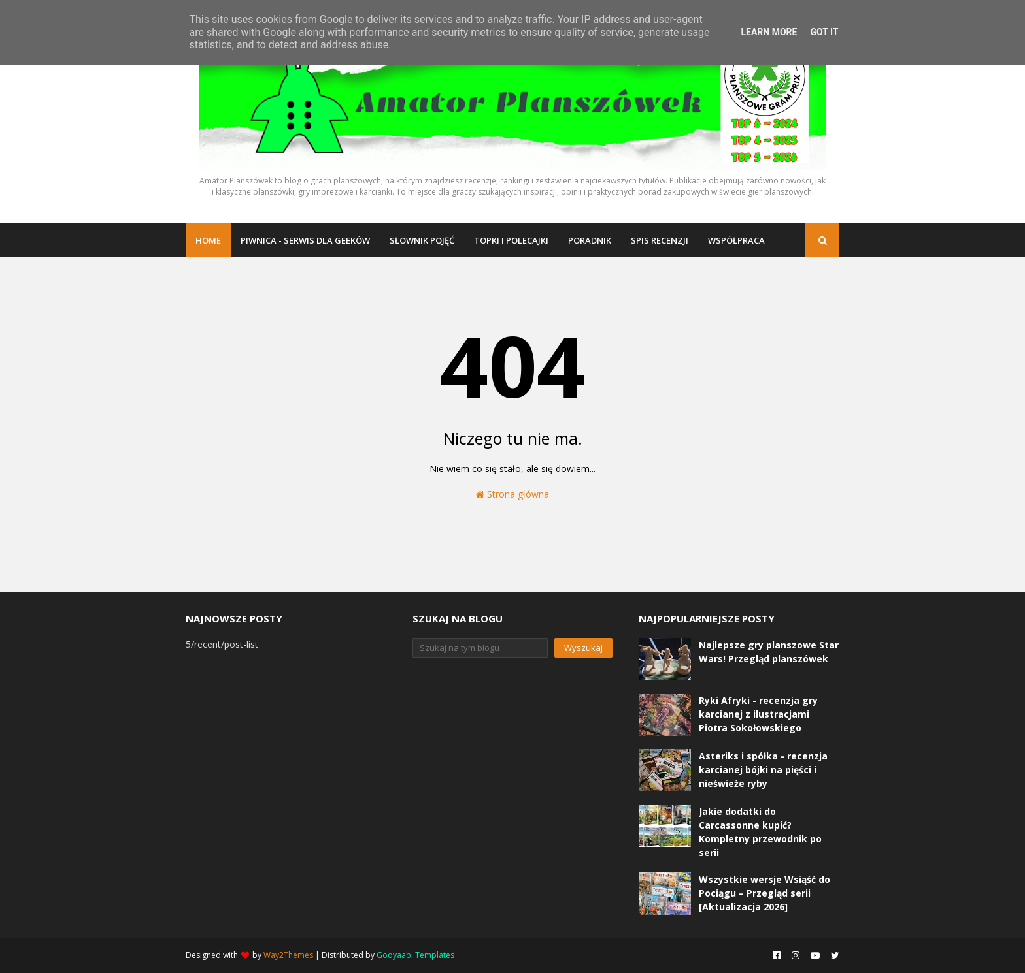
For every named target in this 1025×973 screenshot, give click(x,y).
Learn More (769, 32)
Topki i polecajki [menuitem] (511, 240)
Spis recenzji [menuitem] (659, 240)
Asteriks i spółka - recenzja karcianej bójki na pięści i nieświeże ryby (763, 770)
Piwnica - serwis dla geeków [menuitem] (305, 240)
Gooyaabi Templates (415, 955)
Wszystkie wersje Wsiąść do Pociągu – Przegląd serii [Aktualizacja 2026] (764, 893)
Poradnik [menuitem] (589, 240)
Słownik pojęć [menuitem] (422, 240)
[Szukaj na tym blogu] (480, 648)
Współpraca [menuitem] (736, 240)
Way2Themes (288, 955)
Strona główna (512, 494)
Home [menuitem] (208, 240)
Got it (824, 32)
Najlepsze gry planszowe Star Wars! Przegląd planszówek (769, 652)
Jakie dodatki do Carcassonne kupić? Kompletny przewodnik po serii (760, 832)
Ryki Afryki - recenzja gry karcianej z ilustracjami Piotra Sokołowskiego (758, 714)
